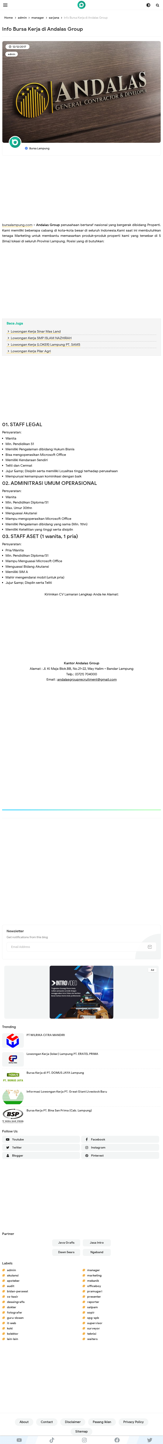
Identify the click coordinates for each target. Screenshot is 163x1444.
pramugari (94, 1291)
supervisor (95, 1323)
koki (10, 1328)
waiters (92, 1339)
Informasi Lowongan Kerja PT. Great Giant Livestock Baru (67, 1091)
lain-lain (12, 1339)
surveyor (93, 1328)
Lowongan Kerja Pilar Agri (31, 351)
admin (11, 54)
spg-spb (93, 1318)
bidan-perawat (17, 1291)
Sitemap (81, 1431)
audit (10, 1286)
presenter (94, 1296)
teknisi (91, 1334)
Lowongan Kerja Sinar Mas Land (36, 331)
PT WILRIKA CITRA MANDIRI (46, 1035)
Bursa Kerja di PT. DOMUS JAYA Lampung (55, 1073)
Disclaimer (73, 1422)
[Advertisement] (81, 189)
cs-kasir (12, 1296)
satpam (92, 1307)
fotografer (14, 1312)
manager (93, 1270)
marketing (94, 1275)
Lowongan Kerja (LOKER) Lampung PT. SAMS (45, 345)
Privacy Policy (133, 1422)
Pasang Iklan (102, 1422)
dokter (11, 1307)
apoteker (13, 1281)
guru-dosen (15, 1318)
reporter (93, 1302)
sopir (91, 1312)
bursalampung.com (17, 225)
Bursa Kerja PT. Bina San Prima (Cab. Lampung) (59, 1110)
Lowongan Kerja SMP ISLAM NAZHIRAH (41, 338)
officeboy (94, 1286)
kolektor (12, 1334)
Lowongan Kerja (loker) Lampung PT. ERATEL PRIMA (62, 1054)
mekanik (93, 1281)
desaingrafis (16, 1302)
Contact (47, 1422)
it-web (11, 1323)
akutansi (13, 1275)
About (24, 1422)
